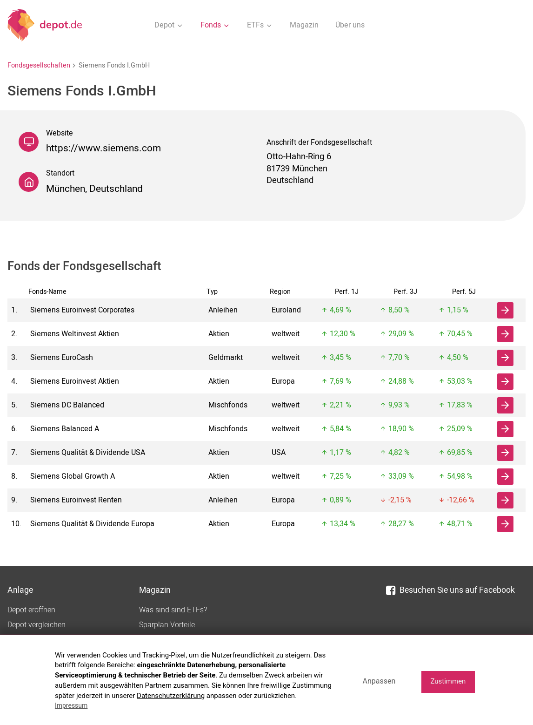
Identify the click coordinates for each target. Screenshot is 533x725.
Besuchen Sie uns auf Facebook (450, 590)
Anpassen (378, 681)
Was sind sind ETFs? (173, 610)
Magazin (304, 25)
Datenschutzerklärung (171, 695)
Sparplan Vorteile (167, 624)
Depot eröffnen (31, 610)
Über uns (350, 25)
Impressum (71, 705)
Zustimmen (448, 681)
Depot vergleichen (36, 624)
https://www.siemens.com (103, 148)
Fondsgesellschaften (38, 65)
